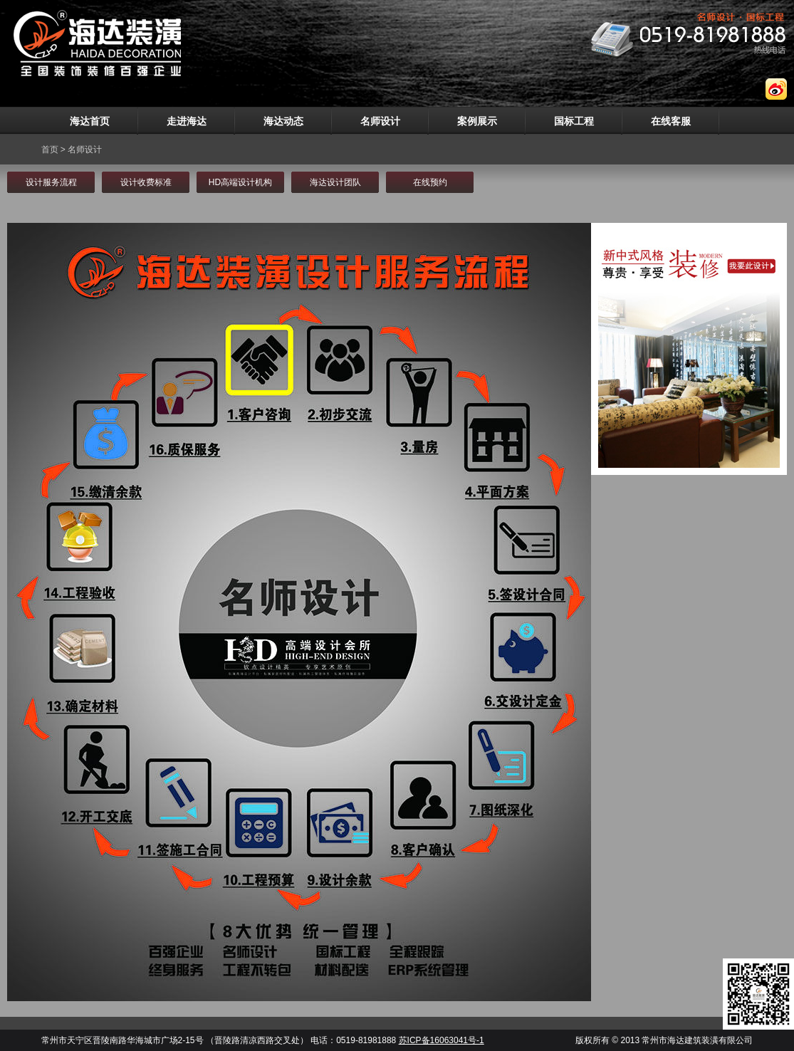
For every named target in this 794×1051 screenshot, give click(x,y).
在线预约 (430, 182)
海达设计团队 (335, 182)
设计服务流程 (51, 182)
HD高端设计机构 (240, 182)
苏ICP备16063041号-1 (441, 1040)
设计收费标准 (146, 182)
